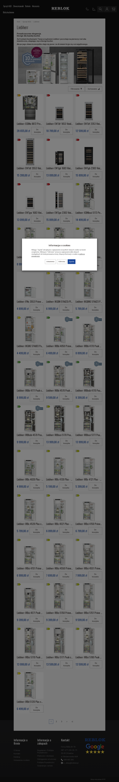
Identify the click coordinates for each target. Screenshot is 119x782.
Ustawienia (50, 261)
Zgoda (71, 261)
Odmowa (61, 261)
